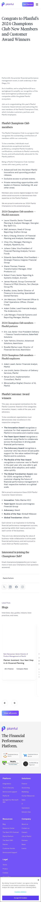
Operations (26, 808)
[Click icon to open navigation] (37, 4)
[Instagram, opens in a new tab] (22, 587)
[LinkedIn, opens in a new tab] (10, 587)
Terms (5, 865)
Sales (23, 800)
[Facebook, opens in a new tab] (16, 587)
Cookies (5, 873)
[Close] (38, 880)
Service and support (10, 792)
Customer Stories (9, 848)
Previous (5, 703)
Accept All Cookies (20, 898)
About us (25, 824)
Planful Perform (8, 836)
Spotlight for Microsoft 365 (10, 801)
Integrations (7, 784)
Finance (24, 784)
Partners (25, 840)
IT (22, 804)
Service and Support (10, 852)
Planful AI (6, 796)
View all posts (10, 713)
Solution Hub (26, 812)
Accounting (26, 788)
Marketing (25, 792)
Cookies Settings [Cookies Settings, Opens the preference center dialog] (20, 892)
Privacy (5, 869)
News (24, 844)
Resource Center (8, 828)
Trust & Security (8, 788)
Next (14, 703)
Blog (4, 824)
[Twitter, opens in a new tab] (4, 587)
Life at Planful (26, 836)
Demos (5, 844)
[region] (20, 889)
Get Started (28, 4)
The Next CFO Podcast (11, 832)
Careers (24, 832)
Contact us (25, 828)
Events (24, 848)
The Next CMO (8, 840)
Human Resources (28, 796)
